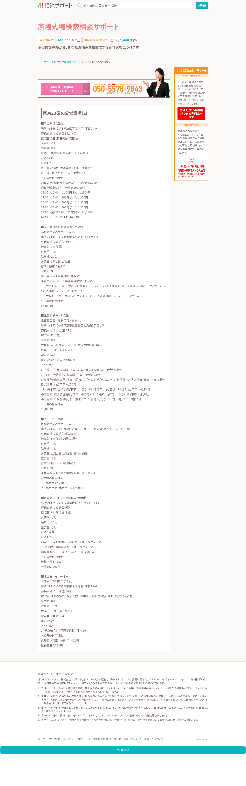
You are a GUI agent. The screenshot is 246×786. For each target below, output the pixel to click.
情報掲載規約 (100, 739)
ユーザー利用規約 (48, 739)
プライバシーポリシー (75, 739)
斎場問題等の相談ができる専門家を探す (191, 113)
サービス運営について (126, 739)
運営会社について (154, 739)
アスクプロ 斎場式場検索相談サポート (60, 62)
